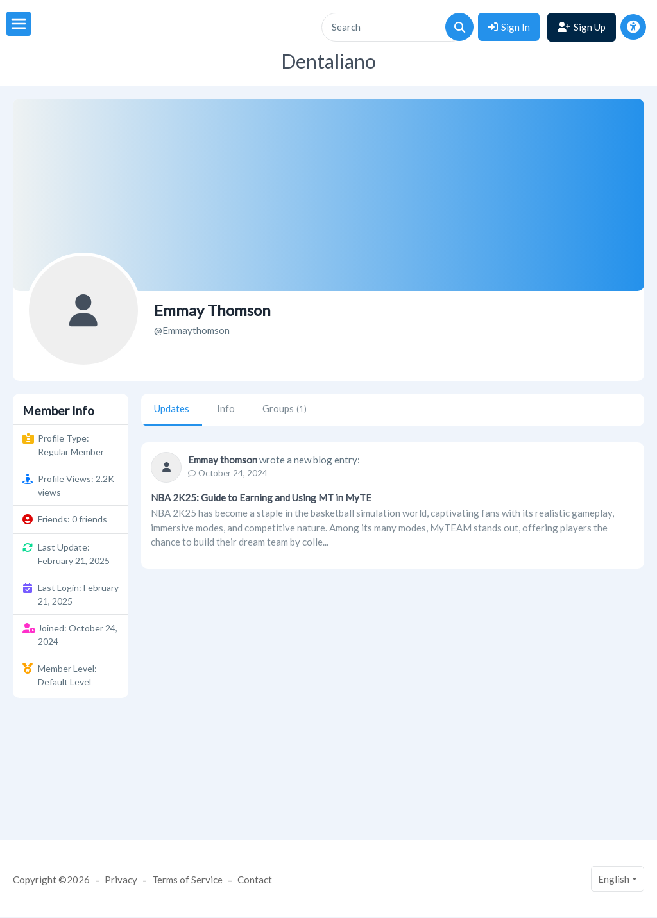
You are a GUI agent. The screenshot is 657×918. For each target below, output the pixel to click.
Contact (254, 879)
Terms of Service (187, 879)
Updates (171, 408)
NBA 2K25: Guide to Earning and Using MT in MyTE (261, 497)
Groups (284, 408)
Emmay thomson (222, 459)
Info (226, 408)
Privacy (121, 879)
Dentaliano (328, 61)
